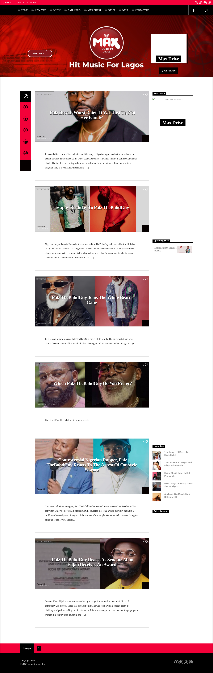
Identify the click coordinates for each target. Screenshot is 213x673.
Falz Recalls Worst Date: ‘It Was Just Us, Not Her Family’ (92, 115)
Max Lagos (40, 53)
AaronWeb (41, 227)
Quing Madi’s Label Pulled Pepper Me (177, 474)
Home (24, 10)
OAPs (125, 10)
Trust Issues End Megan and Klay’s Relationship (178, 464)
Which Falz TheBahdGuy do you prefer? (92, 383)
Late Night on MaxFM (165, 248)
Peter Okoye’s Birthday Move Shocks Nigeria (178, 485)
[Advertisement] (173, 187)
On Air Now (169, 70)
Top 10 (7, 2)
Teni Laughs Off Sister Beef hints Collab (177, 453)
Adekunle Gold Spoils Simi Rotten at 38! (177, 495)
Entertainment (44, 94)
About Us (40, 10)
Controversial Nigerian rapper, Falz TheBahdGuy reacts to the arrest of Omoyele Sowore (91, 464)
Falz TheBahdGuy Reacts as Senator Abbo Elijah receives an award (92, 562)
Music (57, 10)
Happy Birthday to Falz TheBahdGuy (92, 207)
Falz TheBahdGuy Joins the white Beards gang (92, 300)
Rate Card (74, 10)
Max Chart (94, 10)
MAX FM (41, 137)
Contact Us (142, 10)
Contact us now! (25, 2)
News (111, 10)
